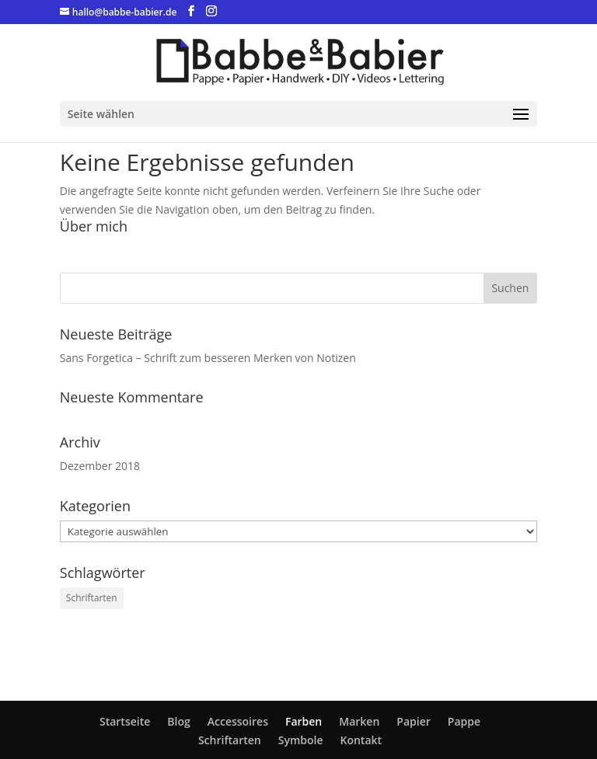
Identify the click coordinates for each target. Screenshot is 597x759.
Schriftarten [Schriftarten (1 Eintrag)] (91, 597)
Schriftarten (229, 740)
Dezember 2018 (100, 465)
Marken (359, 721)
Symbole (300, 740)
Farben (303, 721)
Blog (178, 721)
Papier (413, 721)
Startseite (125, 721)
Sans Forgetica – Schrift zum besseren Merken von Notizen (208, 357)
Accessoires (238, 721)
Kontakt (361, 740)
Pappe (464, 721)
